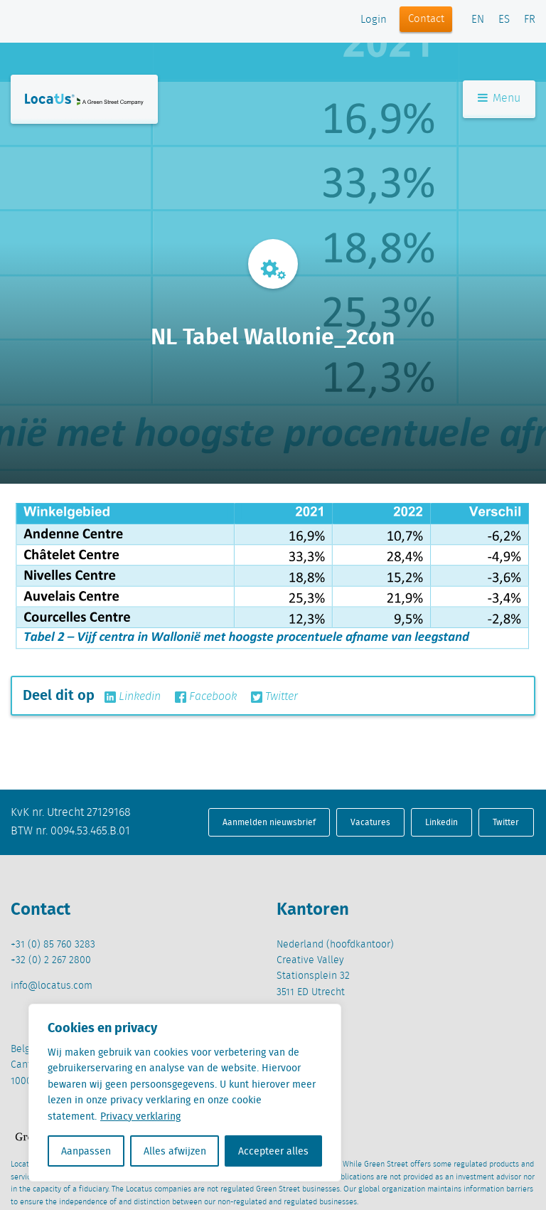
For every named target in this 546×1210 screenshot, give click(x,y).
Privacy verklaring (140, 1116)
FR (529, 19)
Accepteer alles (273, 1151)
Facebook (206, 697)
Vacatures (370, 822)
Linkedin (133, 697)
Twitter (274, 697)
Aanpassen (86, 1151)
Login (373, 19)
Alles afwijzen (175, 1151)
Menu (499, 98)
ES (504, 19)
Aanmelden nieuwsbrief (269, 822)
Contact (426, 19)
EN (477, 19)
